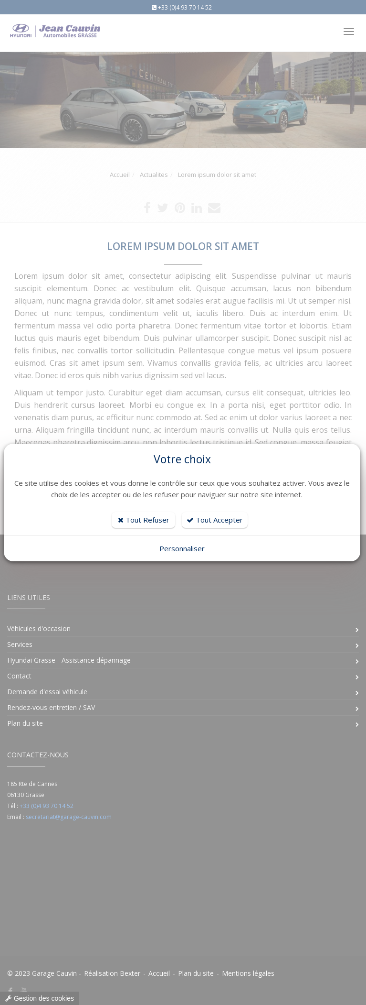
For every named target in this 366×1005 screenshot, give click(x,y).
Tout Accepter (215, 519)
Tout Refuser (143, 519)
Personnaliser (182, 548)
